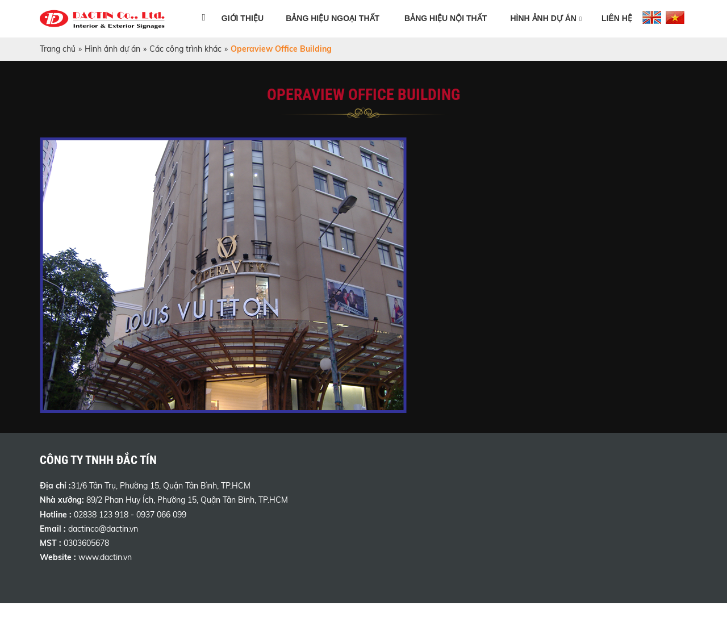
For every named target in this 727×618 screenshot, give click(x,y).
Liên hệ (616, 18)
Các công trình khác (185, 49)
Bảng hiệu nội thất (445, 18)
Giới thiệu (243, 18)
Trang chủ (58, 49)
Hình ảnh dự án (543, 18)
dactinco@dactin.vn (103, 529)
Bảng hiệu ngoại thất (332, 18)
